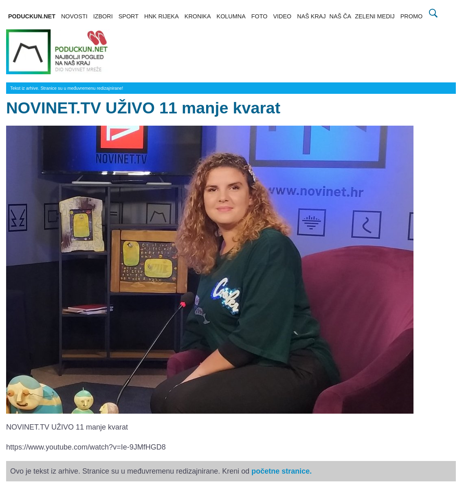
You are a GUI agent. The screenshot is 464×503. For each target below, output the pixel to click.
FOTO (259, 16)
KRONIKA (198, 16)
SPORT (129, 16)
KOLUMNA (231, 16)
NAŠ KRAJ (311, 16)
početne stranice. (281, 471)
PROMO (411, 16)
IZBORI (103, 16)
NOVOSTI (74, 16)
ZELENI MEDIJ (375, 16)
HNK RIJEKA (161, 16)
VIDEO (282, 16)
